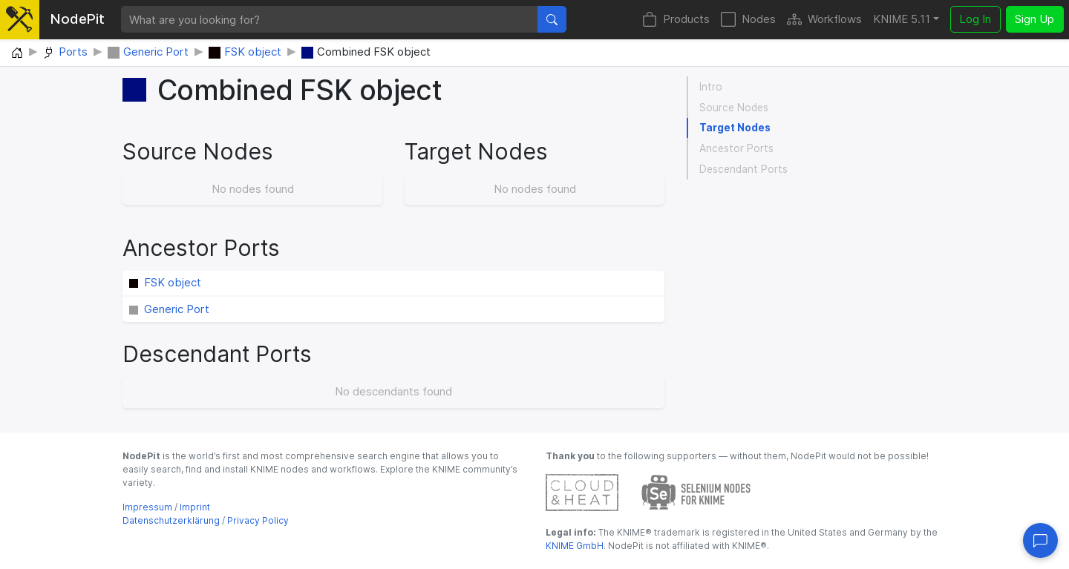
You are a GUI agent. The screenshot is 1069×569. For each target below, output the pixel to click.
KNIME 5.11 (901, 19)
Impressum (147, 507)
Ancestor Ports (736, 148)
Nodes (748, 19)
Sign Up (1034, 19)
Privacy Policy (258, 520)
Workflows (824, 19)
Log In (975, 19)
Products (676, 19)
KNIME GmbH (575, 545)
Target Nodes (735, 128)
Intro (710, 87)
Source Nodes (733, 108)
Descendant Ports (743, 169)
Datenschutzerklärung (171, 520)
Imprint (195, 507)
